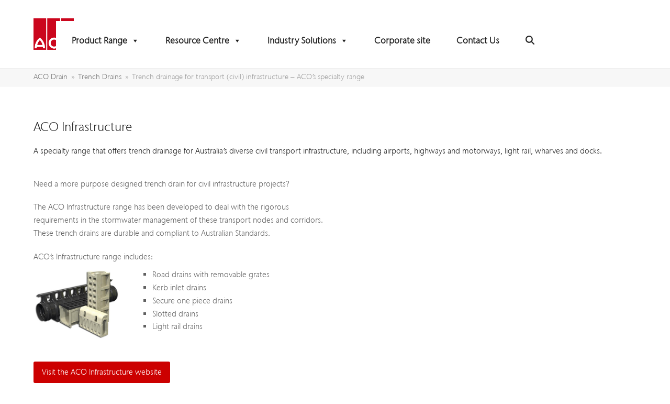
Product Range (105, 41)
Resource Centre (203, 41)
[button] (530, 40)
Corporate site (402, 41)
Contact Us (477, 41)
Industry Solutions (307, 41)
